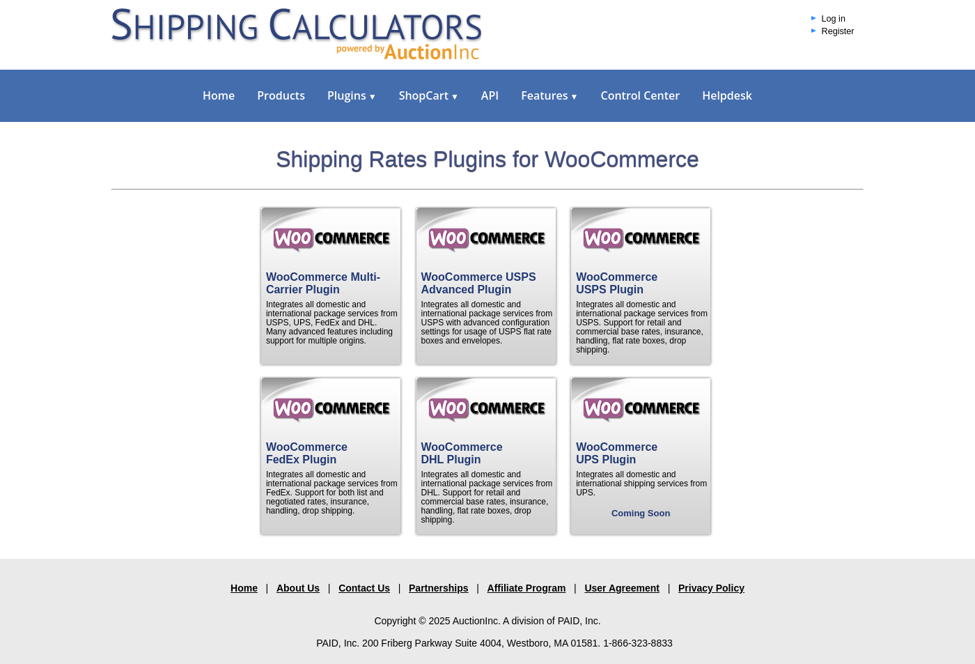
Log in (833, 19)
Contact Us (364, 588)
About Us (298, 588)
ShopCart (429, 95)
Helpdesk (727, 95)
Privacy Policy (711, 588)
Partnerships (439, 588)
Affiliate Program (527, 588)
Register (838, 31)
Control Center (640, 95)
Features (549, 95)
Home (219, 95)
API (490, 95)
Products (281, 95)
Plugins (352, 95)
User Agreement (622, 588)
